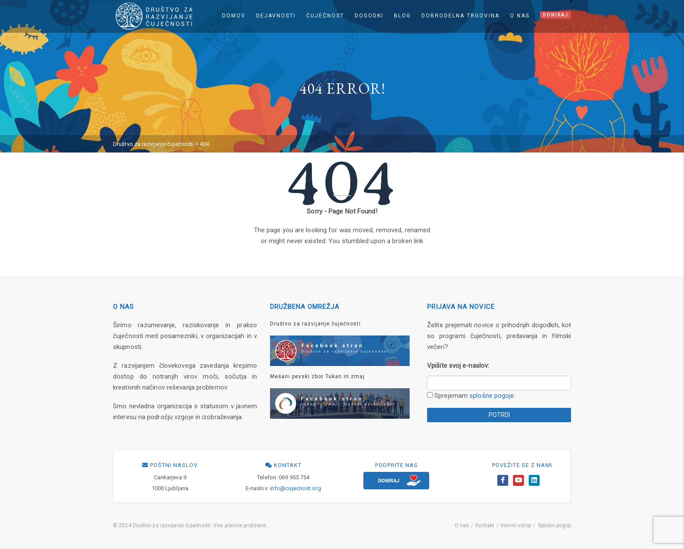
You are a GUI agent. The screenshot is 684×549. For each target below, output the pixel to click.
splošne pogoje (491, 396)
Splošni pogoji (554, 525)
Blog (402, 16)
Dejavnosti (276, 16)
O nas (520, 16)
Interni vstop (516, 525)
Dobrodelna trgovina (460, 16)
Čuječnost (325, 16)
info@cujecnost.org (295, 488)
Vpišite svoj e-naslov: (458, 365)
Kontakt (484, 525)
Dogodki (369, 16)
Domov (234, 16)
